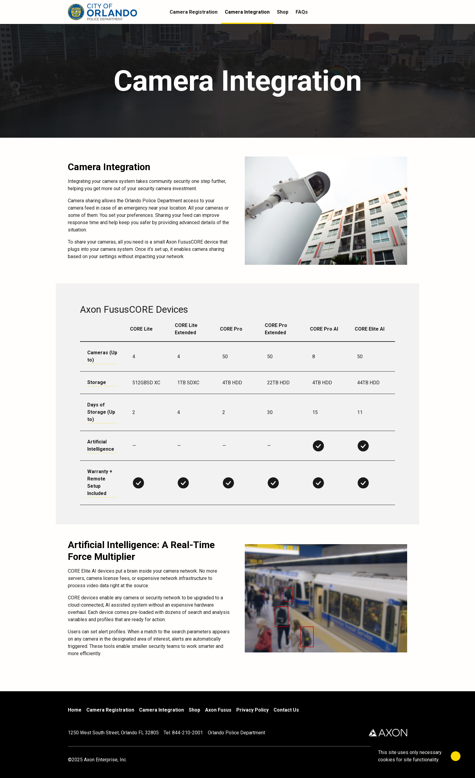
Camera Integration (161, 710)
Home (74, 710)
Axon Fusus (218, 710)
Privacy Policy (252, 710)
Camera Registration (110, 710)
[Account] (391, 12)
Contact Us (286, 710)
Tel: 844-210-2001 (183, 733)
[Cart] (403, 12)
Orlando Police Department (236, 733)
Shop (194, 710)
